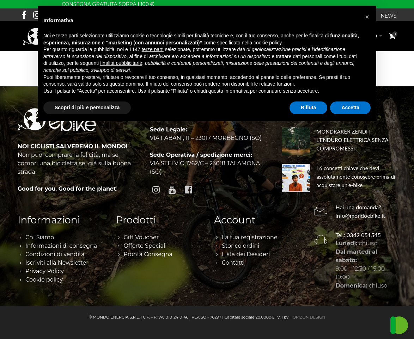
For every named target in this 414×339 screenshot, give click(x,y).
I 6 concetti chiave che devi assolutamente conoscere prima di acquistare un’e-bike (355, 176)
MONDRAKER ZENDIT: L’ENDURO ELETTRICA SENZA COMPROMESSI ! (352, 140)
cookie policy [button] (267, 42)
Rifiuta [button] (308, 107)
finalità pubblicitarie (121, 63)
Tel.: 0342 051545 (358, 235)
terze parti (153, 49)
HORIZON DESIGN (307, 317)
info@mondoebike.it (360, 215)
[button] (367, 17)
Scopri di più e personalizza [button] (87, 107)
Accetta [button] (350, 107)
